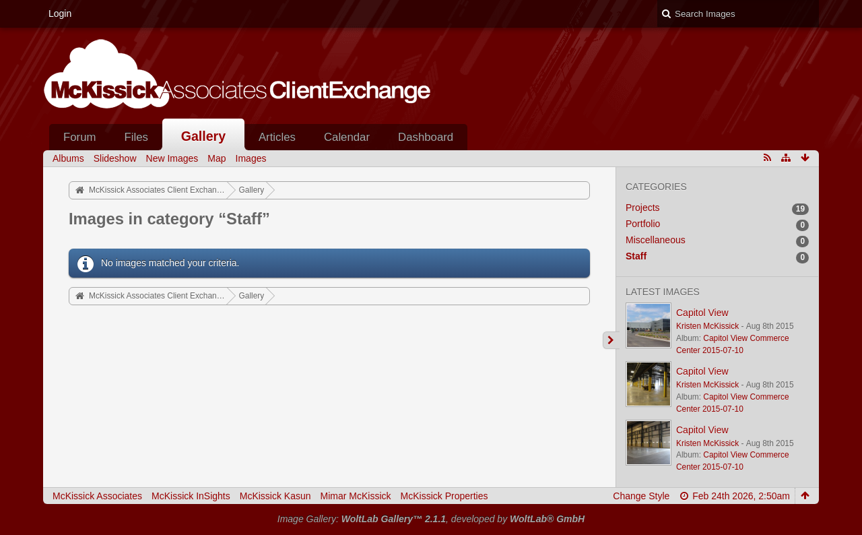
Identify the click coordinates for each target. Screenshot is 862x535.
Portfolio (643, 223)
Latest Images (663, 291)
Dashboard (425, 137)
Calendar (347, 137)
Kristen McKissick (707, 326)
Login (59, 13)
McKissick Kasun (275, 496)
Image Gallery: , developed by (431, 518)
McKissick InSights (191, 496)
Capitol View (702, 312)
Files (135, 137)
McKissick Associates (97, 496)
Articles (277, 137)
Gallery (203, 136)
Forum (79, 137)
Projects (643, 207)
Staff (636, 256)
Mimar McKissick (356, 496)
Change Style (641, 496)
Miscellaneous (656, 239)
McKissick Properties (444, 496)
